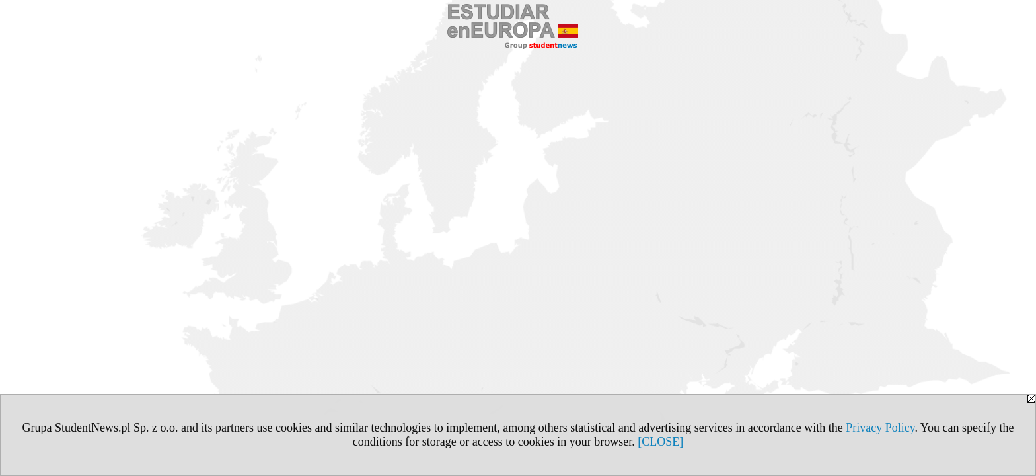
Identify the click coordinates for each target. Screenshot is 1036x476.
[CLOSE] (660, 441)
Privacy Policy (880, 427)
